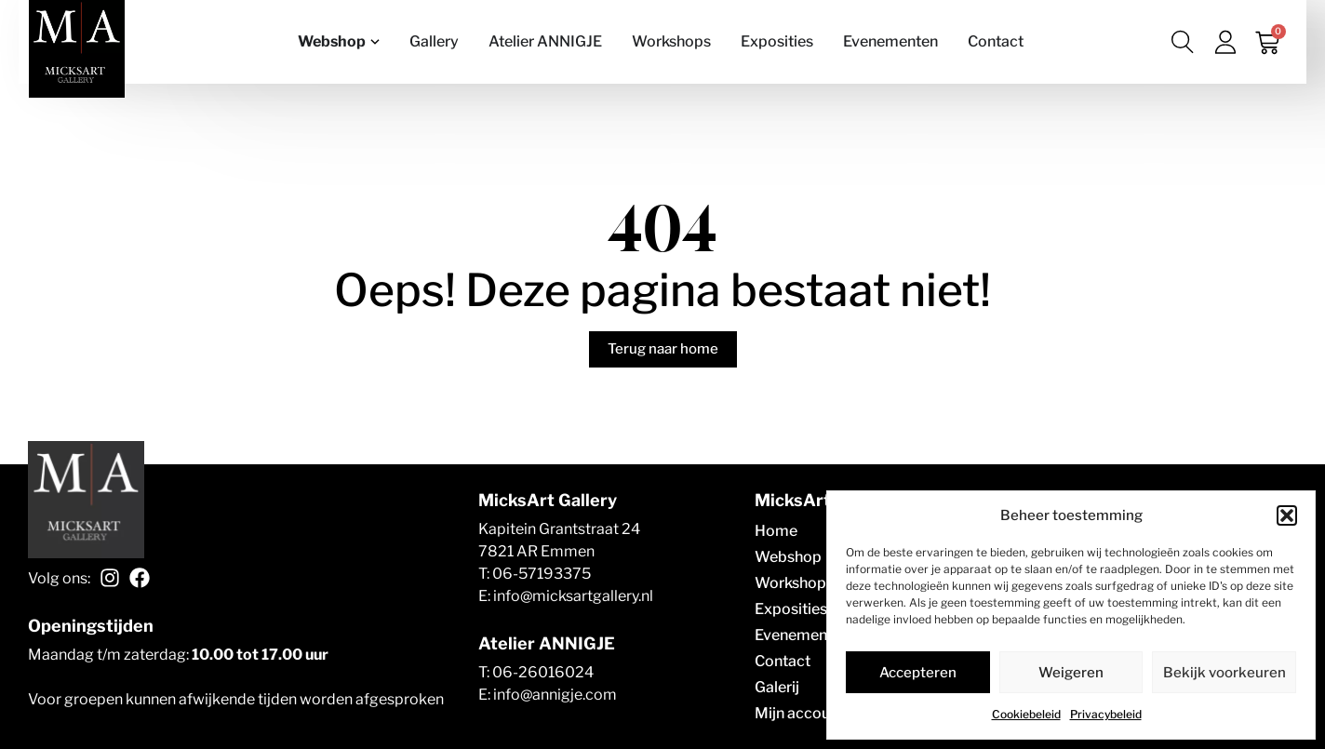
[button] (1287, 515)
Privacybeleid (1106, 714)
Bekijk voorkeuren (1224, 672)
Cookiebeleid (1026, 714)
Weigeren (1071, 672)
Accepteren (918, 672)
